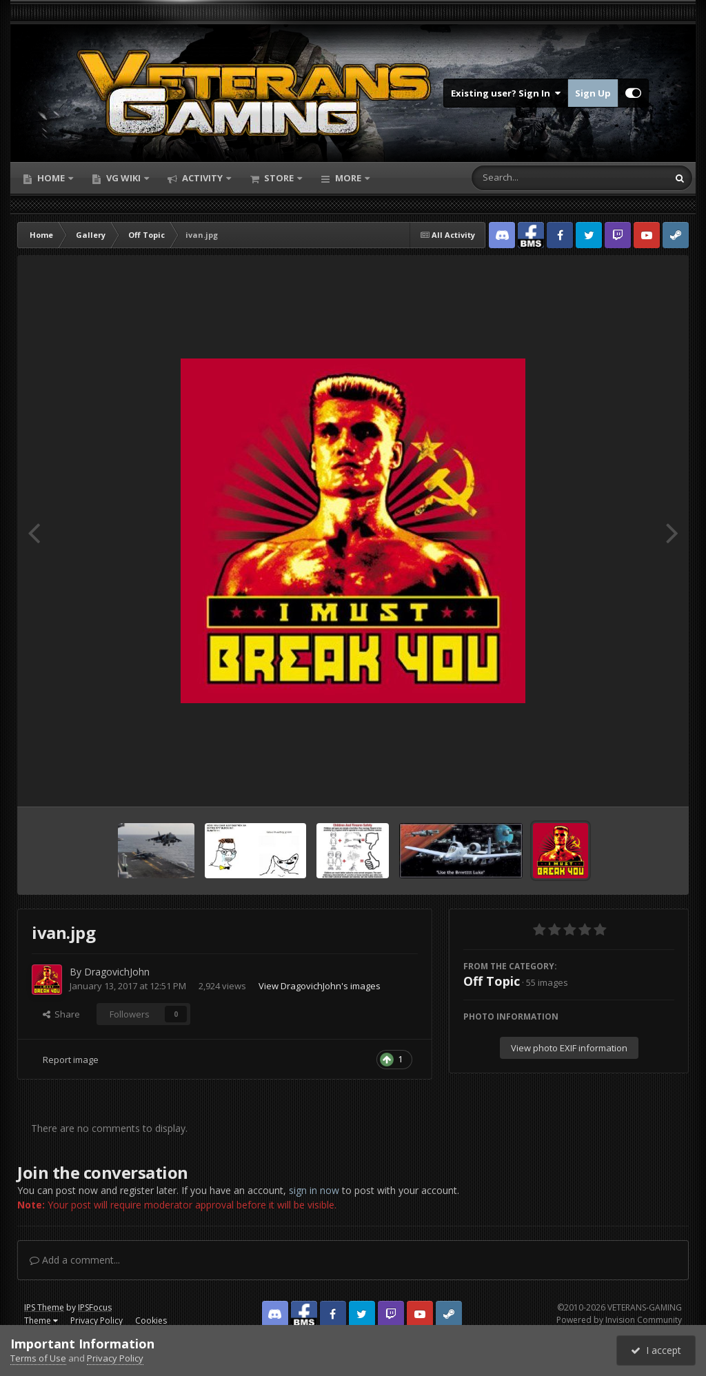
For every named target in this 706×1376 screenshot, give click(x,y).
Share (61, 1014)
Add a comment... (75, 1259)
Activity (202, 178)
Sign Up (593, 93)
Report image (71, 1059)
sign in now (314, 1190)
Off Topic (491, 981)
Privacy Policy (96, 1320)
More (348, 178)
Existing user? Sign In (506, 93)
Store (279, 178)
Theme (41, 1320)
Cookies (151, 1320)
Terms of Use (38, 1358)
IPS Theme (44, 1307)
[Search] (534, 177)
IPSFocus (95, 1307)
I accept (656, 1350)
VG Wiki (123, 178)
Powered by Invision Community (619, 1320)
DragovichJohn (117, 971)
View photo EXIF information (569, 1048)
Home (51, 178)
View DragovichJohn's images (320, 986)
